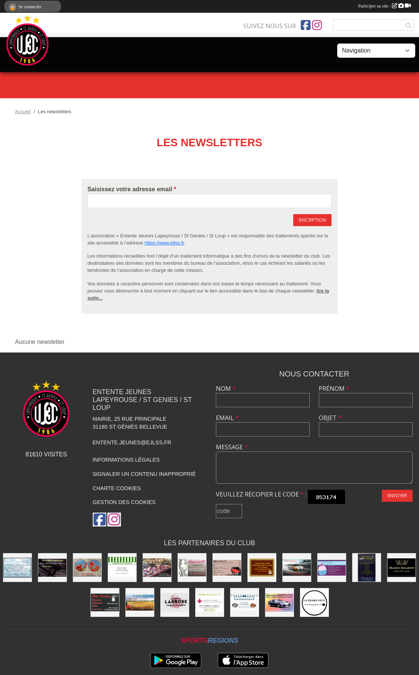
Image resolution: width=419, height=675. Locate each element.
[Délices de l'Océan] (244, 602)
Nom (226, 388)
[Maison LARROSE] (174, 602)
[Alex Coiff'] (192, 567)
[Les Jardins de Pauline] (139, 602)
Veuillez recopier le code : (261, 494)
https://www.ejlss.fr (164, 243)
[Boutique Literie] (366, 567)
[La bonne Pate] (314, 602)
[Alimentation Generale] (122, 567)
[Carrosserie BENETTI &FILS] (279, 602)
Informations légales (126, 460)
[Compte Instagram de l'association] (317, 25)
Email (227, 418)
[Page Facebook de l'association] (305, 25)
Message (232, 447)
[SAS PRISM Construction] (52, 567)
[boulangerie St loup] (331, 567)
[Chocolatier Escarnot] (401, 567)
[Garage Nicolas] (296, 567)
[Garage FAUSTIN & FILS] (227, 567)
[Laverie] (17, 567)
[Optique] (87, 567)
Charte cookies (117, 488)
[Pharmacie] (209, 602)
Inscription (312, 220)
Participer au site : (384, 6)
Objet (330, 418)
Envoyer (397, 495)
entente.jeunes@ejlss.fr (132, 443)
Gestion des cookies (124, 502)
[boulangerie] (261, 567)
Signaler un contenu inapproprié (144, 474)
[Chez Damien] (104, 602)
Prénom (334, 388)
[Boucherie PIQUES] (157, 567)
